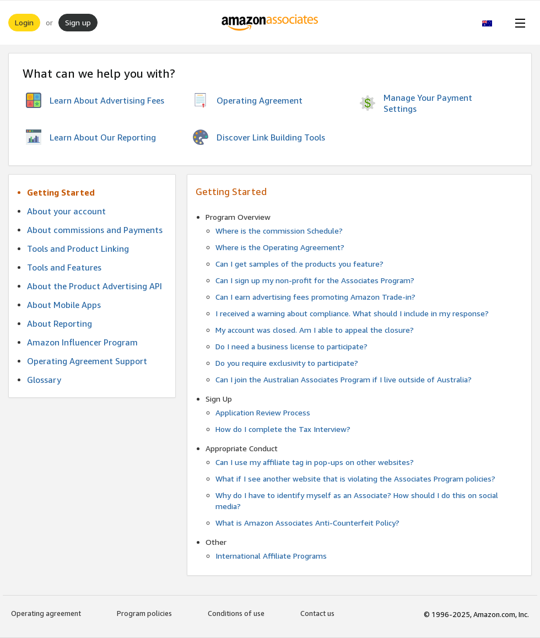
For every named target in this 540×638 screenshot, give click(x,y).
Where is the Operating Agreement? (279, 247)
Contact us (317, 613)
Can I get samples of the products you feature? (299, 263)
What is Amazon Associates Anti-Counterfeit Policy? (307, 522)
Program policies (144, 613)
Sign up (78, 22)
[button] (493, 22)
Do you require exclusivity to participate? (286, 362)
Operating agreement (46, 613)
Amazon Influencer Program (82, 342)
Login (24, 22)
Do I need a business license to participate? (291, 346)
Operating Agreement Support (87, 361)
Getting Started (61, 192)
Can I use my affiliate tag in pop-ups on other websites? (314, 462)
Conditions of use (236, 613)
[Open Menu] (518, 22)
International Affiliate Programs (271, 555)
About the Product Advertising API (94, 286)
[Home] (270, 22)
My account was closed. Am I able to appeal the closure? (314, 329)
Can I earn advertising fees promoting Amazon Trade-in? (315, 296)
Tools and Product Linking (78, 248)
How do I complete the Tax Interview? (282, 429)
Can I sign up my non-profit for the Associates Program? (314, 280)
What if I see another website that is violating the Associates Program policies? (355, 478)
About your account (66, 211)
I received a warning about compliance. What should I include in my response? (352, 313)
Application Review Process (262, 412)
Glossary (44, 380)
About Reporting (59, 323)
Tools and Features (64, 267)
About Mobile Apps (64, 305)
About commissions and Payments (95, 230)
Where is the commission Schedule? (279, 230)
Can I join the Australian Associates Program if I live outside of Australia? (343, 379)
